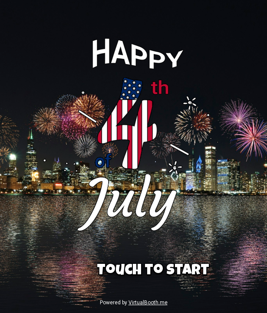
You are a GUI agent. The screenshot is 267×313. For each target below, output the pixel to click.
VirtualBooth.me (148, 303)
